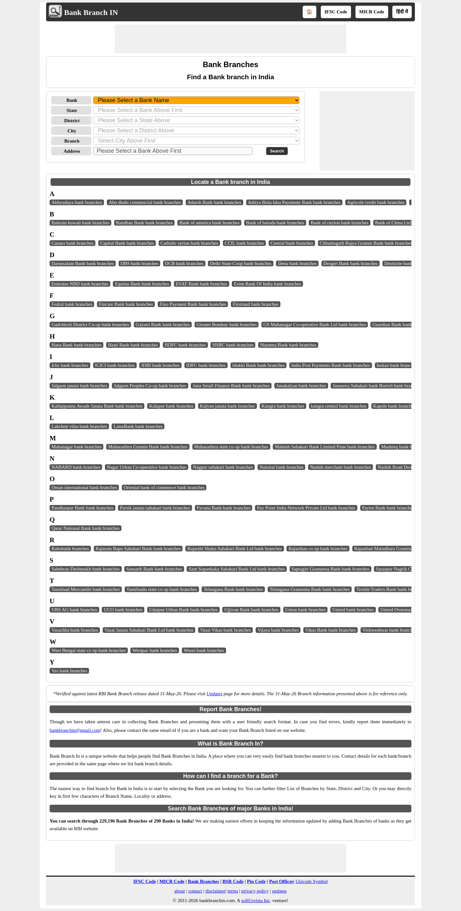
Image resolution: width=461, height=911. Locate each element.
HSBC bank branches (232, 344)
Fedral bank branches (72, 304)
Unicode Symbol (311, 881)
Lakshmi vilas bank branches (79, 426)
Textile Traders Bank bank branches (390, 589)
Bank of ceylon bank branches (339, 222)
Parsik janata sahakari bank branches (155, 507)
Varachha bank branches (75, 630)
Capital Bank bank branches (127, 243)
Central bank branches (292, 243)
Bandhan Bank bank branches (144, 222)
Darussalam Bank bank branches (83, 263)
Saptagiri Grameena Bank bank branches (330, 568)
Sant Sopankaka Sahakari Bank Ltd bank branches (237, 568)
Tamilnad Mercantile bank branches (86, 589)
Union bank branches (305, 609)
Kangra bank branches (283, 406)
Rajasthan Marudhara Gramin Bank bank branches (402, 548)
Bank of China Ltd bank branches (407, 222)
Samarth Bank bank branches (154, 568)
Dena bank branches (297, 263)
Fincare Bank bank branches (126, 304)
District (71, 120)
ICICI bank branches (115, 365)
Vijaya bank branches (278, 630)
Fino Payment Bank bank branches (193, 304)
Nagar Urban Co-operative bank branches (146, 467)
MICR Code (371, 11)
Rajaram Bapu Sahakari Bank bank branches (138, 548)
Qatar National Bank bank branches (86, 528)
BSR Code (233, 881)
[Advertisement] (230, 39)
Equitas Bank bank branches (142, 283)
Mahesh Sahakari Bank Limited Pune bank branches (325, 446)
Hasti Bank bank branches (133, 344)
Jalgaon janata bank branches (79, 385)
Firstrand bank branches (256, 304)
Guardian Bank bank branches (401, 324)
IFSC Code (336, 11)
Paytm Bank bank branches (388, 507)
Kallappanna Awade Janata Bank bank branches (97, 406)
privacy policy (255, 890)
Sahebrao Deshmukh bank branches (86, 568)
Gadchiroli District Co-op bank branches (90, 324)
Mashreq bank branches (403, 446)
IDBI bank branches (160, 365)
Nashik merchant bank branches (340, 467)
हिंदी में (402, 11)
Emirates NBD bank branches (80, 283)
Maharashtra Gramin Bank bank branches (148, 446)
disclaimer (215, 890)
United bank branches (353, 609)
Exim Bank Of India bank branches (267, 283)
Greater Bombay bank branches (226, 324)
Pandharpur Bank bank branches (83, 507)
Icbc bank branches (70, 365)
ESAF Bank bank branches (201, 283)
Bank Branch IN (91, 12)
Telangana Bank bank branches (233, 589)
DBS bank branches (139, 263)
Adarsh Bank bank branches (214, 202)
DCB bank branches (184, 263)
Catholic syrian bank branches (189, 243)
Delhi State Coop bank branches (240, 263)
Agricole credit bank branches (375, 202)
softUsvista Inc (255, 900)
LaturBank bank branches (138, 426)
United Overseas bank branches (410, 609)
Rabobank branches (70, 548)
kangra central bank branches (339, 406)
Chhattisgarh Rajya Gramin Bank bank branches (366, 243)
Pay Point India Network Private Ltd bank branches (306, 507)
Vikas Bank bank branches (330, 630)
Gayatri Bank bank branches (163, 324)
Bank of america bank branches (209, 222)
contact (195, 890)
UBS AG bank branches (74, 609)
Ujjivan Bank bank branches (251, 609)
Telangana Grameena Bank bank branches (310, 589)
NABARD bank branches (76, 467)
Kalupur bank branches (171, 406)
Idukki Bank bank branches (258, 365)
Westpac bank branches (154, 650)
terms (232, 890)
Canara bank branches (72, 243)
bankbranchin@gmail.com (75, 730)
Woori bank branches (204, 650)
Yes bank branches (69, 670)
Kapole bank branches (394, 406)
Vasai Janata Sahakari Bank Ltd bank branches (149, 630)
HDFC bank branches (185, 344)
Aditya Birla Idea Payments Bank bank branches (294, 202)
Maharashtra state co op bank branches (231, 446)
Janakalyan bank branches (301, 385)
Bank (71, 100)
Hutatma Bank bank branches (288, 344)
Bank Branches (203, 881)
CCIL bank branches (244, 243)
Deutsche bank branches (407, 263)
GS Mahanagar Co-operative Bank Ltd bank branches (314, 324)
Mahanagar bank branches (76, 446)
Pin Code (256, 881)
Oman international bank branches (84, 487)
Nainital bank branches (281, 467)
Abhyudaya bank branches (77, 202)
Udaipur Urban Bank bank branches (183, 609)
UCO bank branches (123, 609)
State (72, 110)
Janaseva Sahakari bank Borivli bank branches (377, 385)
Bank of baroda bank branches (275, 222)
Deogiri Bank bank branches (350, 263)
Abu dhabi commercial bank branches (145, 202)
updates (279, 890)
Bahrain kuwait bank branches (80, 222)
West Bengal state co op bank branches (89, 650)
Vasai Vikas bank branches (225, 630)
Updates (215, 693)
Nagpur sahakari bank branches (223, 467)
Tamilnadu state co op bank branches (162, 589)
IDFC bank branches (206, 365)
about (179, 890)
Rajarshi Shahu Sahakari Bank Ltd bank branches (234, 548)
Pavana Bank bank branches (224, 507)
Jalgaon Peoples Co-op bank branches (150, 385)
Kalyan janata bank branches (227, 406)
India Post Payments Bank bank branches (330, 365)
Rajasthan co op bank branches (317, 548)
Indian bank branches (397, 365)
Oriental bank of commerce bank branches (164, 487)
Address (72, 151)
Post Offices (281, 881)
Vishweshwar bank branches (389, 630)
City (71, 130)
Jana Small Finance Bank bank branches (231, 385)
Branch (71, 141)
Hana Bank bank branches (76, 344)
